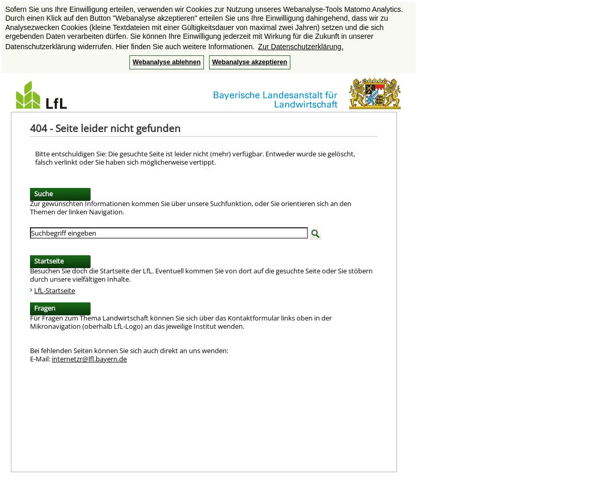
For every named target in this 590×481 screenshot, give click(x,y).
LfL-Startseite (54, 290)
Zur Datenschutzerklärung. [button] (301, 46)
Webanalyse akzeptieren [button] (249, 62)
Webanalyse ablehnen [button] (166, 62)
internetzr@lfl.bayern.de (89, 358)
